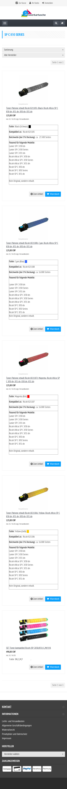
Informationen (33, 714)
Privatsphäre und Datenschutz (14, 734)
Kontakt (33, 707)
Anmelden (49, 3)
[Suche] (56, 23)
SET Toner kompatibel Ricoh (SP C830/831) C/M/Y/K (28, 648)
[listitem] (7, 769)
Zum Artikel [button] (37, 194)
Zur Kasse (22, 3)
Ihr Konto (35, 3)
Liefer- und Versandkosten (13, 721)
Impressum (6, 738)
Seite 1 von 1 (57, 62)
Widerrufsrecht (8, 729)
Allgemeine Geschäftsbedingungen (17, 725)
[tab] (33, 715)
